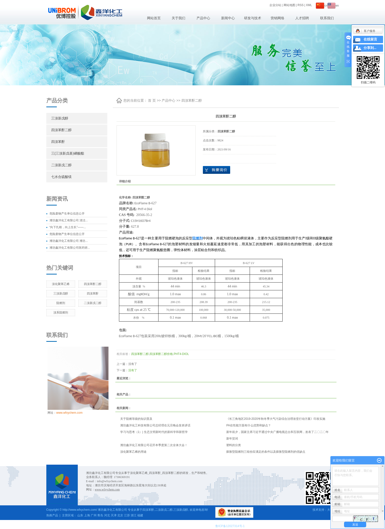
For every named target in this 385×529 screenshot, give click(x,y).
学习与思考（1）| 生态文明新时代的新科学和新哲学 (154, 432)
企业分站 (275, 5)
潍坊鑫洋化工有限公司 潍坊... (68, 241)
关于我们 (178, 18)
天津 (114, 515)
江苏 (127, 515)
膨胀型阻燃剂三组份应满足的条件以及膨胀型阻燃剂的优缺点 (265, 451)
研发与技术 (252, 18)
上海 (87, 515)
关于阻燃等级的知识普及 (136, 419)
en (333, 5)
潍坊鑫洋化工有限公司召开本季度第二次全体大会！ (154, 445)
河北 (107, 515)
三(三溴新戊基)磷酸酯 (67, 153)
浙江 (134, 515)
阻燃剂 (60, 303)
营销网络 (277, 18)
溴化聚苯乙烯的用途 (133, 451)
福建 (140, 515)
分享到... (370, 48)
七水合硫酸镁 (61, 177)
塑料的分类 (233, 445)
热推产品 (52, 515)
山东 (80, 515)
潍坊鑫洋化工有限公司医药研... (69, 247)
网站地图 (289, 5)
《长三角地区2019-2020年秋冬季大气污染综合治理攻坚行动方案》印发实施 (275, 419)
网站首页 (154, 18)
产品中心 (203, 18)
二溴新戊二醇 (61, 165)
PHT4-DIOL (181, 354)
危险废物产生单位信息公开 (67, 213)
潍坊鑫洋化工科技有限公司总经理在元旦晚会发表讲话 (155, 425)
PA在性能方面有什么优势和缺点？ (248, 425)
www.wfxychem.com (69, 412)
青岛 (100, 515)
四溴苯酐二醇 (61, 130)
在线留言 (370, 39)
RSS (300, 5)
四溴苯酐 (58, 142)
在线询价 (216, 170)
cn (321, 5)
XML (309, 5)
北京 (120, 515)
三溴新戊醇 (59, 118)
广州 (94, 515)
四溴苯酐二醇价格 (161, 354)
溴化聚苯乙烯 (60, 284)
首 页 (152, 100)
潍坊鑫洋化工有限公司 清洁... (68, 220)
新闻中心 (228, 18)
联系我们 (327, 18)
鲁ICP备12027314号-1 (230, 526)
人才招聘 (302, 18)
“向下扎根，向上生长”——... (67, 227)
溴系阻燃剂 (60, 312)
